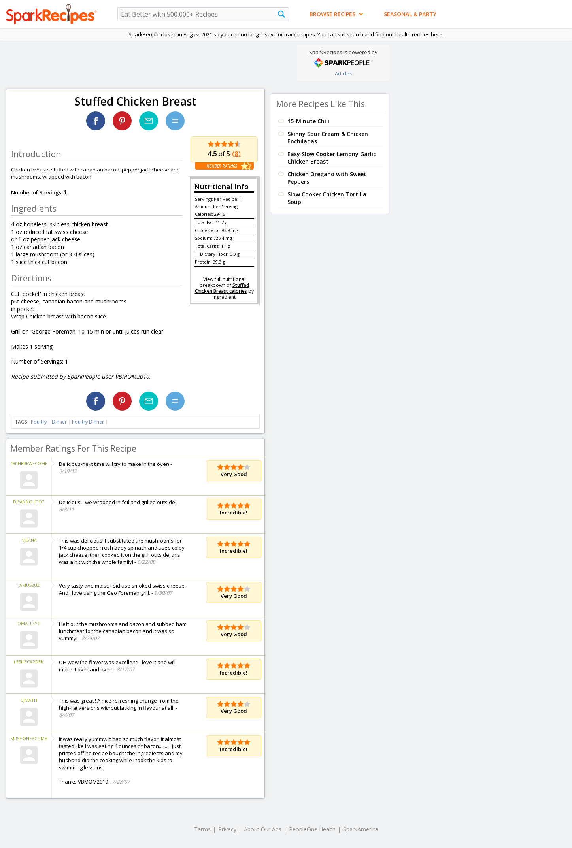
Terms (202, 829)
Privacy (227, 829)
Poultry (39, 421)
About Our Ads (262, 829)
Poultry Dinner (88, 421)
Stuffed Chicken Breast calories (222, 288)
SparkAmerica (360, 829)
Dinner (59, 421)
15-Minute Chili (308, 121)
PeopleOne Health (312, 829)
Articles (343, 73)
